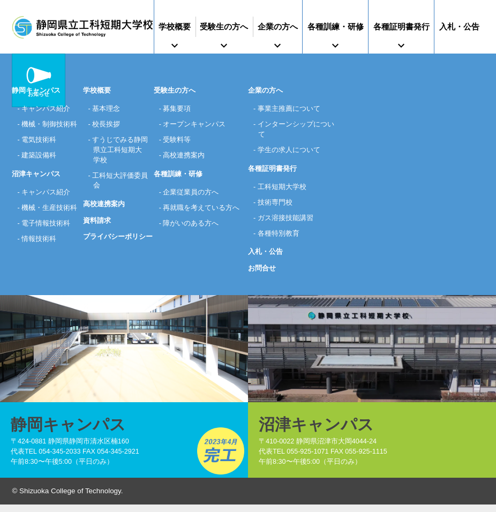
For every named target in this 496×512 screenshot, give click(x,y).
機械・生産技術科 (46, 227)
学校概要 (175, 26)
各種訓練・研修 (335, 26)
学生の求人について (289, 152)
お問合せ (262, 273)
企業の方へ (278, 26)
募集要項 (177, 109)
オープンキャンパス (194, 125)
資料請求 (97, 225)
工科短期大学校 (282, 190)
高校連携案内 (104, 209)
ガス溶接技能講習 (285, 222)
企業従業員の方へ (191, 195)
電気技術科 (39, 152)
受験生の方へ (224, 26)
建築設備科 (39, 168)
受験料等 (177, 141)
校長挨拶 (107, 125)
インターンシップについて (296, 130)
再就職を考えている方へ (201, 211)
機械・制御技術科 (46, 130)
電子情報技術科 (46, 249)
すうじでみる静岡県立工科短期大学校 (117, 152)
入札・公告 (459, 26)
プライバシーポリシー (118, 241)
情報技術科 (39, 265)
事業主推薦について (289, 109)
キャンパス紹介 (46, 109)
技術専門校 (275, 206)
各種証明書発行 (401, 26)
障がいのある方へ (191, 227)
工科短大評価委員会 (117, 184)
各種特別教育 (278, 238)
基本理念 (107, 109)
